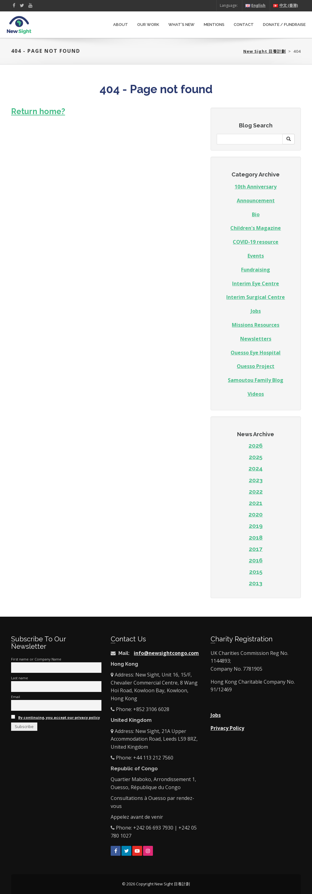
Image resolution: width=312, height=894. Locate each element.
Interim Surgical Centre (255, 297)
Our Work (148, 24)
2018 (256, 537)
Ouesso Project (255, 366)
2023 (256, 480)
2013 (255, 583)
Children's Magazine (255, 228)
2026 (255, 445)
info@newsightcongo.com (166, 653)
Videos (256, 394)
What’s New (181, 24)
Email (15, 696)
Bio (256, 214)
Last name (19, 678)
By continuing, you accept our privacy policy (59, 717)
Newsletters (255, 338)
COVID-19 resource (255, 241)
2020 (255, 514)
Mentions (214, 24)
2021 (255, 502)
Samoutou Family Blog (255, 380)
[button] (288, 139)
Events (256, 255)
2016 (256, 560)
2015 (255, 571)
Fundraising (255, 269)
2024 (255, 468)
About (120, 24)
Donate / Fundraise (284, 24)
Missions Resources (255, 324)
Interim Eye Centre (255, 283)
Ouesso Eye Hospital (256, 352)
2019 (256, 525)
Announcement (256, 200)
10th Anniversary (256, 186)
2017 (255, 548)
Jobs (256, 311)
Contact (244, 24)
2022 (256, 491)
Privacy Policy (227, 728)
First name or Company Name (36, 659)
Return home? (38, 111)
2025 (255, 456)
